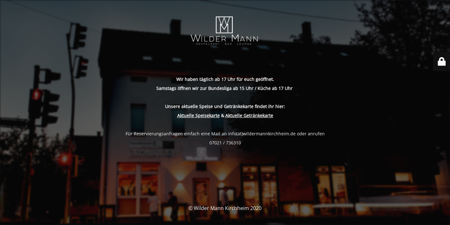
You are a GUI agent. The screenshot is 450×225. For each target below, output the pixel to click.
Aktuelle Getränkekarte (249, 115)
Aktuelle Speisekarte (198, 115)
